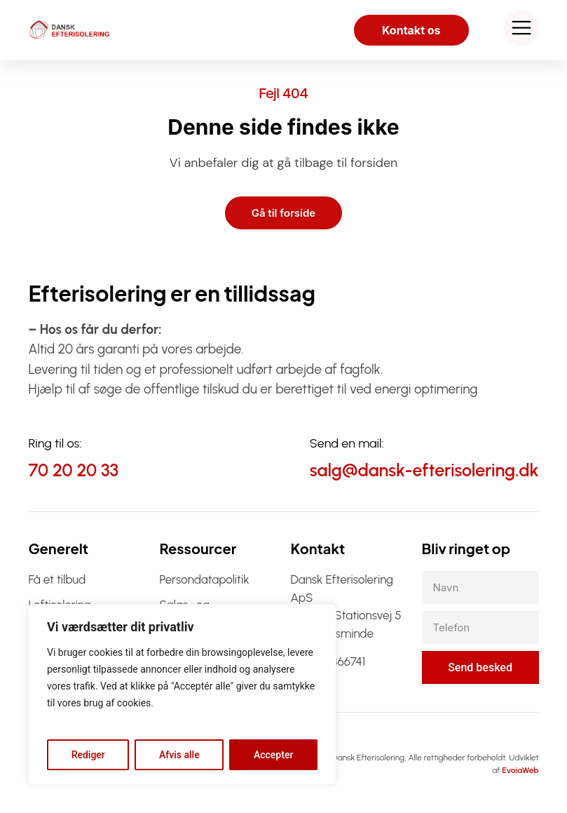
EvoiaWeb (520, 770)
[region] (182, 694)
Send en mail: (347, 443)
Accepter (273, 754)
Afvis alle (179, 754)
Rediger (88, 754)
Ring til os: (54, 443)
